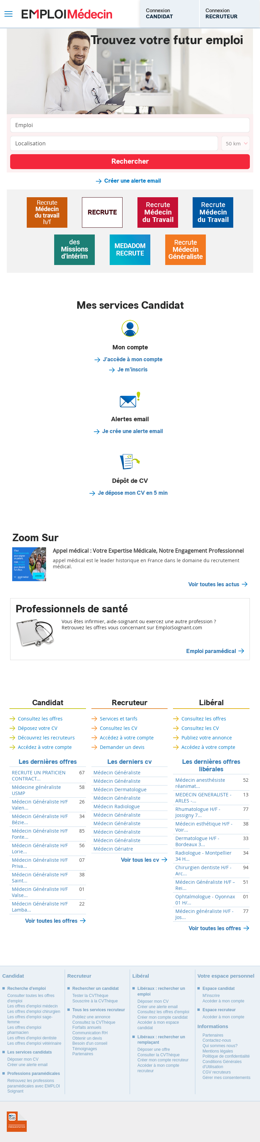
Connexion (159, 13)
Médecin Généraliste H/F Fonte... (40, 834)
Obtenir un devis (87, 1038)
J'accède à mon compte (132, 359)
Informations (212, 1026)
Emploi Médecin (67, 13)
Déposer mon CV (23, 1059)
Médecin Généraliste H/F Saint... (40, 878)
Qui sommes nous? (219, 1045)
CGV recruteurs (216, 1072)
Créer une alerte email (132, 181)
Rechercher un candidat (95, 988)
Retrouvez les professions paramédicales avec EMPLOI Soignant (33, 1086)
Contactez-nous (216, 1040)
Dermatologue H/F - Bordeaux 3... (197, 841)
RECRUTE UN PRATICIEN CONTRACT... (39, 776)
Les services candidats (29, 1052)
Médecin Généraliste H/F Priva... (40, 863)
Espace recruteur (219, 1009)
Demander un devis (122, 747)
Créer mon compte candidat (162, 1017)
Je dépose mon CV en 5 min (133, 493)
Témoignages (84, 1048)
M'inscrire (211, 995)
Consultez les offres (40, 718)
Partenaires (82, 1054)
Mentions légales (217, 1051)
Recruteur (130, 702)
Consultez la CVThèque (93, 1022)
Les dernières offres (48, 761)
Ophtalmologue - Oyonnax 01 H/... (205, 900)
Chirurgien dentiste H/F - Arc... (203, 870)
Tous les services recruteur (98, 1009)
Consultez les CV (118, 728)
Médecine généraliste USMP (36, 790)
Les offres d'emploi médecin (32, 1006)
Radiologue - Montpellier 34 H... (203, 856)
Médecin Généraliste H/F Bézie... (40, 819)
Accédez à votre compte (45, 747)
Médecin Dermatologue (120, 790)
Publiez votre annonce (206, 737)
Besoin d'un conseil (89, 1043)
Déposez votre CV (37, 728)
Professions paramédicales (33, 1073)
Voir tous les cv (140, 860)
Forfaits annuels (86, 1027)
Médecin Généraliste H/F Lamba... (40, 907)
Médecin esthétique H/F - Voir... (204, 827)
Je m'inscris (132, 369)
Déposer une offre (153, 1049)
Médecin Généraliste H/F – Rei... (205, 885)
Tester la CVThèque (90, 995)
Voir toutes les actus (213, 584)
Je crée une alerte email (132, 431)
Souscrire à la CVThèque (95, 1001)
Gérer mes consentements (226, 1077)
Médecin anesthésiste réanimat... (200, 783)
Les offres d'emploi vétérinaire (34, 1043)
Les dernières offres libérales (211, 765)
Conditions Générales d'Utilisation (221, 1064)
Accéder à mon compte (223, 1001)
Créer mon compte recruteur (163, 1060)
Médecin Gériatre (113, 849)
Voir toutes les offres (51, 921)
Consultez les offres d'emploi (163, 1012)
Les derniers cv (129, 761)
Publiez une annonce (91, 1017)
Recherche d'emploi (26, 988)
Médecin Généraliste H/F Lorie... (40, 848)
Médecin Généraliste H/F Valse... (40, 892)
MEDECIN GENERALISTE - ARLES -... (203, 798)
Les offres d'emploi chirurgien (33, 1011)
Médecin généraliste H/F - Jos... (204, 914)
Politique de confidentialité (226, 1056)
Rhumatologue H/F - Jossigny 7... (197, 812)
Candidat (47, 702)
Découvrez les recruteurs (46, 737)
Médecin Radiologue (116, 806)
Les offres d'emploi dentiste (32, 1038)
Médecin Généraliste (116, 773)
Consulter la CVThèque (158, 1055)
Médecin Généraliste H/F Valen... (40, 805)
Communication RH (90, 1033)
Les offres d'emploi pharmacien (24, 1030)
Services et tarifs (118, 718)
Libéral (211, 702)
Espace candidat (218, 988)
